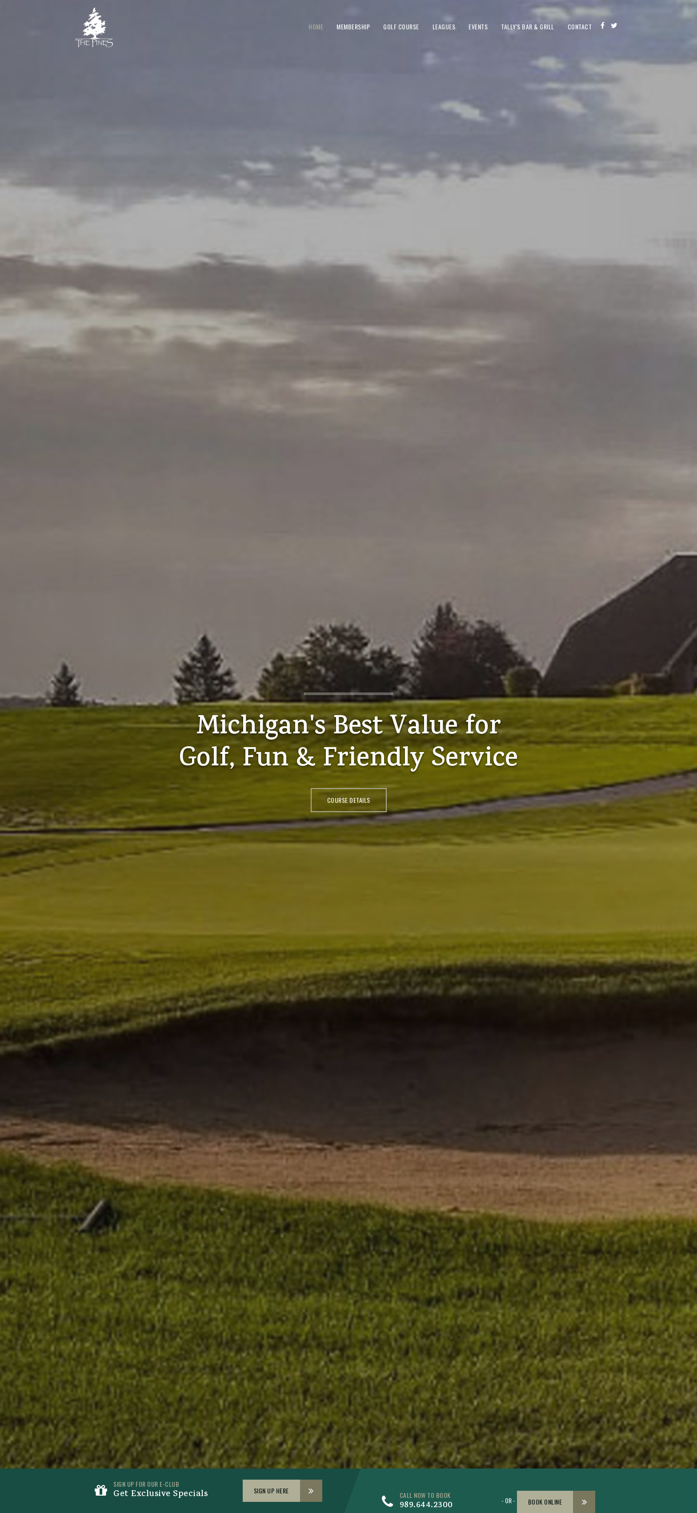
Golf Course (401, 26)
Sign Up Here (271, 1490)
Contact (580, 26)
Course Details (348, 800)
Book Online (545, 1501)
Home (315, 26)
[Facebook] (603, 25)
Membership (353, 26)
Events (478, 26)
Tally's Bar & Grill (527, 26)
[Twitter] (614, 25)
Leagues (444, 26)
